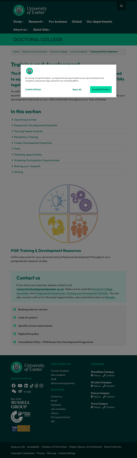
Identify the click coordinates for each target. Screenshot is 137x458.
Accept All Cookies (100, 89)
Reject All (77, 89)
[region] (68, 81)
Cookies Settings (33, 89)
